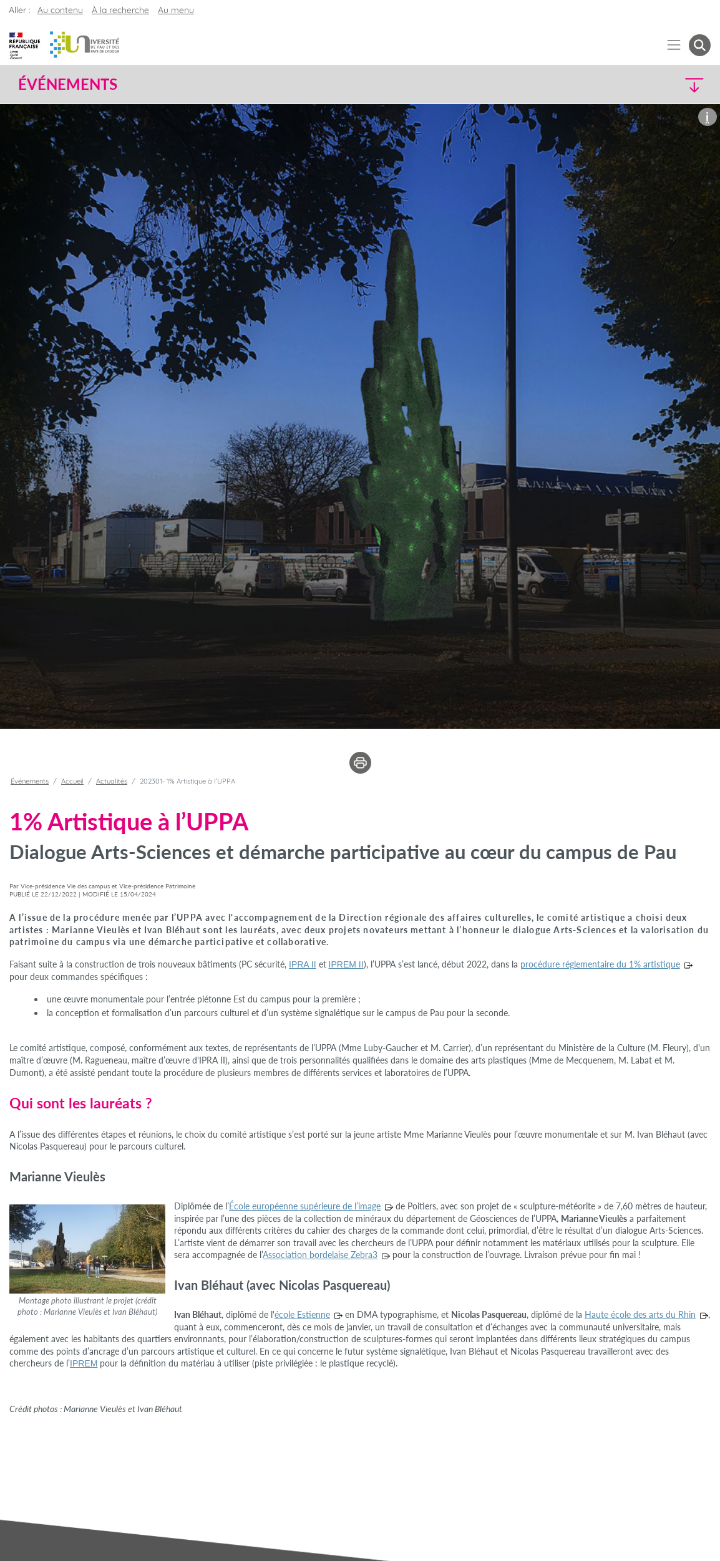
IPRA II (302, 964)
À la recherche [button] (120, 10)
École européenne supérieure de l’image (305, 1206)
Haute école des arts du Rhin (640, 1314)
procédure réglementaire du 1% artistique (600, 964)
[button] (625, 84)
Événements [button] (67, 84)
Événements (30, 781)
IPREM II (346, 964)
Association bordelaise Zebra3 (320, 1254)
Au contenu (60, 10)
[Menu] (674, 45)
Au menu (176, 10)
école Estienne (302, 1314)
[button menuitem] (700, 45)
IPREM (83, 1363)
